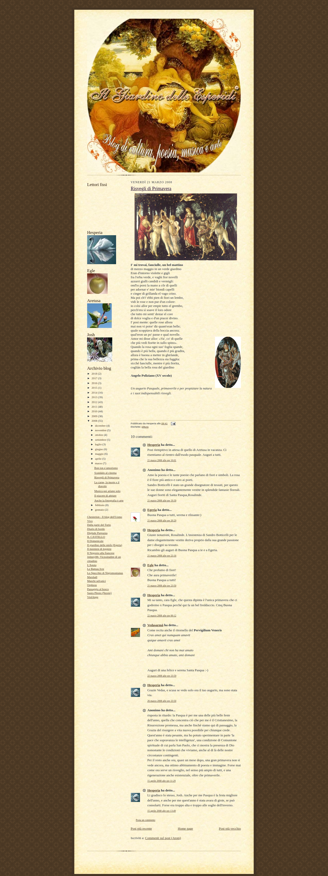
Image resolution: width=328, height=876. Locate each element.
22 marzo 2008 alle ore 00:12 (161, 615)
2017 (94, 378)
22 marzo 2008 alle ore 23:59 (161, 675)
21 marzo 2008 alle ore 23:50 (161, 585)
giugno (99, 449)
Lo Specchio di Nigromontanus (105, 572)
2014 (94, 392)
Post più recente (141, 828)
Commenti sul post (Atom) (163, 838)
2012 (94, 402)
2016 (94, 383)
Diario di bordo (96, 528)
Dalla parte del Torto (99, 524)
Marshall (92, 577)
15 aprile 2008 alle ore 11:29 (161, 780)
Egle (150, 565)
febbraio (100, 505)
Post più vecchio (230, 828)
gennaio (100, 509)
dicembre (100, 425)
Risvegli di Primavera (106, 477)
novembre (101, 430)
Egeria (152, 510)
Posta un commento (145, 820)
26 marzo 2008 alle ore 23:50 (161, 700)
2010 (94, 411)
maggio (99, 453)
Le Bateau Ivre (95, 568)
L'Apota (91, 564)
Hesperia (153, 445)
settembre (101, 439)
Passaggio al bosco (98, 589)
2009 (94, 416)
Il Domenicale (95, 540)
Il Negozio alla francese (100, 552)
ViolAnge (92, 597)
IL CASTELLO (96, 536)
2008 (94, 420)
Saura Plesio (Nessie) (99, 592)
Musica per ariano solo (107, 490)
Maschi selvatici (96, 580)
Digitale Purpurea (97, 532)
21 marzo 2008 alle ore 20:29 (161, 520)
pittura (145, 426)
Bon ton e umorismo (106, 467)
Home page (185, 828)
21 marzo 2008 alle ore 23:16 (161, 555)
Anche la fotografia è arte (109, 500)
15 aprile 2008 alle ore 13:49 (161, 810)
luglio (98, 444)
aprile (98, 458)
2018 (94, 373)
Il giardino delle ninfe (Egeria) (104, 545)
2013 (94, 397)
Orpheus (92, 584)
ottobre (99, 434)
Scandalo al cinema (105, 472)
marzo (99, 463)
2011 (94, 406)
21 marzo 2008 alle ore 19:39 (161, 500)
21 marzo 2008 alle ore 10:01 (161, 460)
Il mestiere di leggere (99, 548)
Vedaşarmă (155, 625)
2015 (94, 387)
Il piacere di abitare (105, 495)
